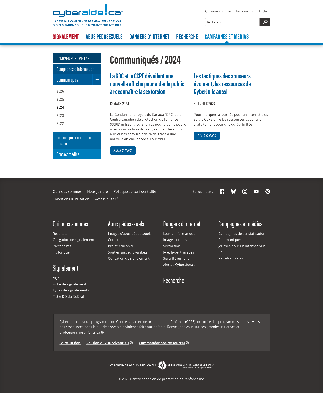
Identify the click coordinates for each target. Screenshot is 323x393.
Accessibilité (104, 199)
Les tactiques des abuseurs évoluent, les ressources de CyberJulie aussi (222, 83)
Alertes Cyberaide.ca (179, 264)
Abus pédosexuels (104, 37)
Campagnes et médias (227, 37)
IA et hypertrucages (178, 252)
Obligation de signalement (73, 239)
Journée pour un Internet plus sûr (75, 140)
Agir (56, 278)
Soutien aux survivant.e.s (127, 252)
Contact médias (68, 153)
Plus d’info (122, 150)
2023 (60, 115)
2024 (60, 107)
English (264, 11)
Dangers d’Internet (149, 37)
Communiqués (67, 79)
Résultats (60, 233)
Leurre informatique (179, 233)
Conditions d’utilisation (71, 199)
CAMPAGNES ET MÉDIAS (73, 58)
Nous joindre (97, 191)
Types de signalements (71, 290)
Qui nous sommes (218, 11)
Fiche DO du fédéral (68, 296)
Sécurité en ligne (176, 258)
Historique (61, 252)
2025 (60, 99)
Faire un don (245, 11)
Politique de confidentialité (135, 191)
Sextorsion (171, 246)
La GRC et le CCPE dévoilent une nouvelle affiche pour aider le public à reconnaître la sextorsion (147, 83)
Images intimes (175, 239)
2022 (60, 123)
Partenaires (62, 246)
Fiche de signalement (69, 284)
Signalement (66, 37)
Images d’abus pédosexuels (129, 233)
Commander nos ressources (162, 342)
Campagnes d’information (75, 68)
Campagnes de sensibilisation (241, 233)
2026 (60, 91)
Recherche (187, 37)
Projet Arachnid (120, 246)
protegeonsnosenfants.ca (79, 332)
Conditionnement (122, 239)
